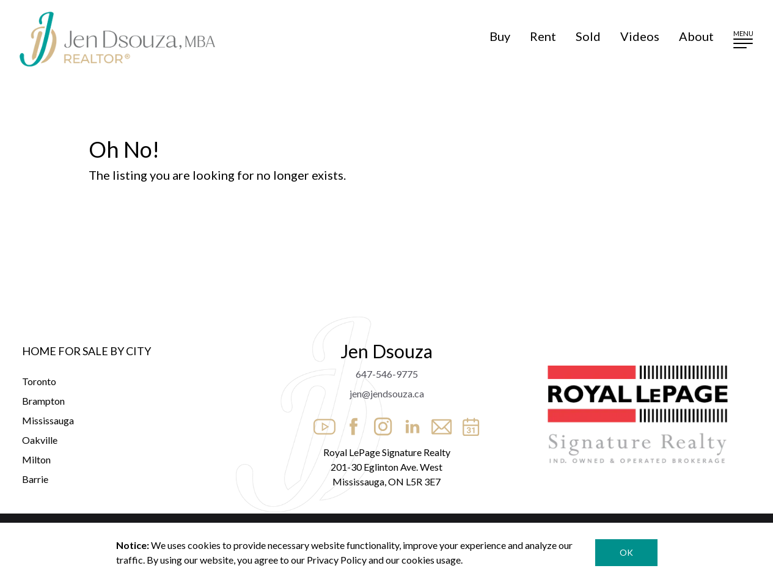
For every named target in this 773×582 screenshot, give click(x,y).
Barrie (35, 479)
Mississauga (48, 420)
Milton (36, 459)
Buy (499, 36)
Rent (543, 36)
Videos (639, 36)
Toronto (39, 381)
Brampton (43, 401)
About (696, 36)
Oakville (39, 440)
